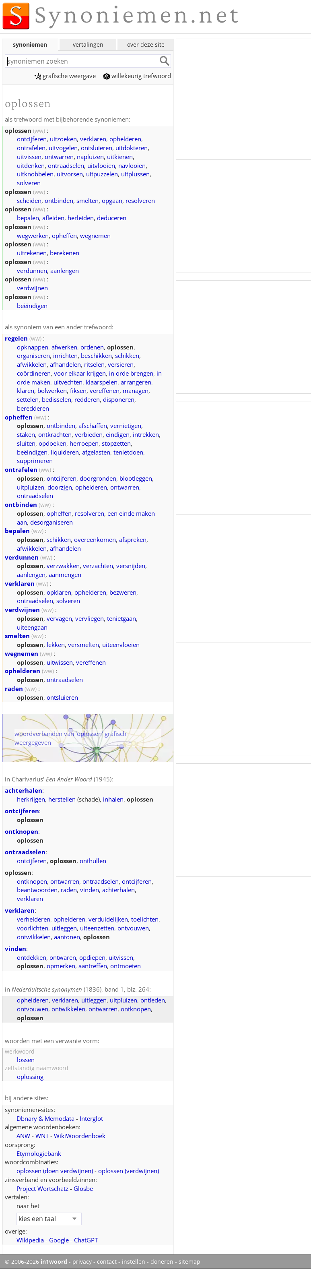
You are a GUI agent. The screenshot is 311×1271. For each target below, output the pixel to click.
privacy (82, 1261)
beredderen (33, 408)
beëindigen (32, 306)
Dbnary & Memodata (45, 1118)
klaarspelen (101, 382)
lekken (56, 645)
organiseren (33, 355)
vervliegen (89, 618)
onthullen (93, 861)
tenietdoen (128, 452)
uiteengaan (32, 627)
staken (26, 434)
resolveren (140, 200)
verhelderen (33, 919)
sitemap (189, 1261)
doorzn (59, 487)
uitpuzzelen (102, 174)
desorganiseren (51, 522)
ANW (23, 1136)
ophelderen (125, 139)
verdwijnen (32, 288)
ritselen (94, 364)
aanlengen (64, 271)
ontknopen (21, 831)
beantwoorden (37, 890)
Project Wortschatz (42, 1188)
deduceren (111, 218)
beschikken (96, 355)
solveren (29, 183)
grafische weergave (65, 76)
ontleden (152, 1000)
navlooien (132, 165)
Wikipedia (30, 1240)
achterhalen (23, 790)
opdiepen (92, 957)
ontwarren (59, 157)
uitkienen (120, 157)
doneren (161, 1261)
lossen (26, 1060)
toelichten (145, 919)
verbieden (89, 434)
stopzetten (116, 443)
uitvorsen (70, 174)
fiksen (78, 390)
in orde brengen (131, 373)
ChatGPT (86, 1240)
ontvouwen (133, 928)
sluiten (26, 443)
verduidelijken (108, 919)
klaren (25, 390)
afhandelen (65, 364)
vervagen (59, 618)
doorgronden (98, 478)
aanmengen (65, 574)
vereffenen (104, 390)
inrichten (65, 355)
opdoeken (52, 443)
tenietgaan (121, 618)
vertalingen (88, 44)
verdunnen (32, 271)
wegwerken (33, 235)
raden (14, 688)
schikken (127, 355)
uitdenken (31, 165)
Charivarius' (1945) (61, 779)
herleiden (81, 218)
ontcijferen (32, 139)
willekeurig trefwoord (137, 76)
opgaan (112, 200)
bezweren (122, 592)
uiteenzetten (97, 928)
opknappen (32, 347)
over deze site (146, 44)
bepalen (28, 218)
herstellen (62, 799)
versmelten (83, 645)
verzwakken (63, 566)
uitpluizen (30, 487)
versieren (121, 364)
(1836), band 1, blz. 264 (80, 989)
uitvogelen (63, 148)
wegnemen (95, 235)
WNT (42, 1136)
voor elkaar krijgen (80, 373)
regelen (16, 338)
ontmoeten (125, 966)
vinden (89, 890)
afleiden (53, 218)
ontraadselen (66, 165)
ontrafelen (31, 148)
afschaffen (92, 426)
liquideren (65, 452)
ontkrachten (55, 434)
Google (59, 1240)
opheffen (64, 235)
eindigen (118, 434)
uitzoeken (63, 139)
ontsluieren (96, 148)
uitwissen (60, 662)
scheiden (29, 200)
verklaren (93, 139)
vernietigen (125, 426)
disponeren (118, 399)
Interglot (91, 1118)
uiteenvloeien (121, 645)
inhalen (113, 799)
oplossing (30, 1077)
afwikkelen (32, 364)
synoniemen (30, 44)
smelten (87, 200)
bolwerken (52, 390)
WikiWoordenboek (79, 1136)
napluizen (90, 157)
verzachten (98, 566)
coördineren (34, 373)
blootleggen (135, 478)
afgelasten (96, 452)
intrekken (146, 434)
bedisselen (56, 399)
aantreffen (92, 966)
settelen (28, 399)
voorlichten (32, 928)
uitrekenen (32, 253)
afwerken (64, 347)
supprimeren (35, 461)
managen (135, 390)
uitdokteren (131, 148)
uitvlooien (101, 165)
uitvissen (29, 157)
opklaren (59, 592)
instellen (133, 1261)
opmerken (61, 966)
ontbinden (59, 200)
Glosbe (83, 1188)
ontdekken (31, 957)
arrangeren (136, 382)
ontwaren (62, 957)
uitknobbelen (35, 174)
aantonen (67, 937)
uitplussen (135, 174)
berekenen (64, 253)
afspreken (132, 539)
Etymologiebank (38, 1153)
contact (107, 1261)
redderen (87, 399)
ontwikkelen (34, 937)
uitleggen (64, 928)
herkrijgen (31, 799)
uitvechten (68, 382)
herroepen (84, 443)
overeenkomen (95, 539)
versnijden (130, 566)
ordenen (92, 347)
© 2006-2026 (36, 1261)
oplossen (54, 1171)
